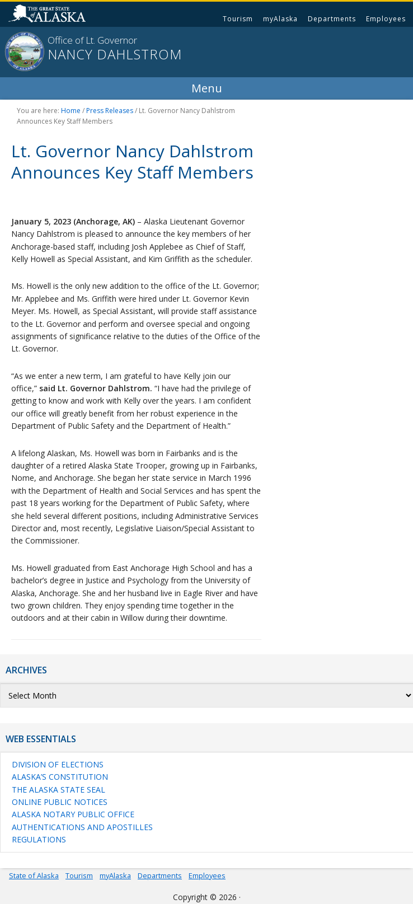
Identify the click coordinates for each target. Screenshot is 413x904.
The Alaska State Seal (58, 789)
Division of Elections (58, 764)
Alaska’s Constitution (60, 776)
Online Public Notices (59, 802)
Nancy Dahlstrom (115, 54)
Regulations (39, 839)
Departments (332, 19)
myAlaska (280, 19)
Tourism (238, 19)
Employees (386, 19)
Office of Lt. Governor (92, 40)
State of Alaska (48, 14)
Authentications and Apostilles (82, 827)
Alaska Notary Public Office (73, 814)
